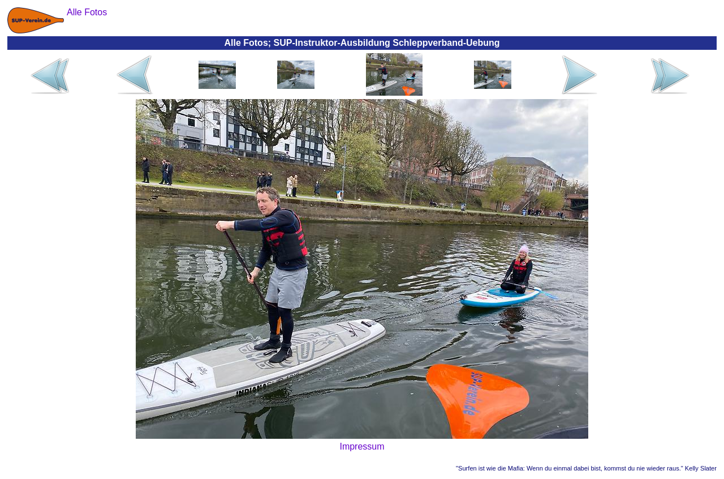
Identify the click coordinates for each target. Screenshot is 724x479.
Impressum (361, 446)
